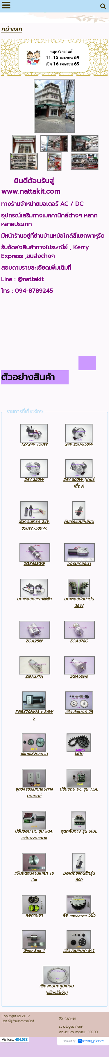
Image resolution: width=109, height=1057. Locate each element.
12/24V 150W (34, 444)
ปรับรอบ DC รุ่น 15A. (79, 789)
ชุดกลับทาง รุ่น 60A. (79, 831)
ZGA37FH (34, 676)
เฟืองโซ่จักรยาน (34, 754)
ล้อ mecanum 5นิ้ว (78, 915)
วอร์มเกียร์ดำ (79, 564)
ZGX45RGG (34, 564)
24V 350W (34, 480)
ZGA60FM (79, 676)
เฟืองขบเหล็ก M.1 (78, 951)
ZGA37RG (79, 641)
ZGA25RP (34, 641)
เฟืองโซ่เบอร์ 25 (79, 712)
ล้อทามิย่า (34, 915)
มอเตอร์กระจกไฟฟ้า (34, 599)
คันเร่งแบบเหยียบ (79, 522)
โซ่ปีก (79, 754)
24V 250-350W (79, 444)
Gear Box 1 (34, 951)
